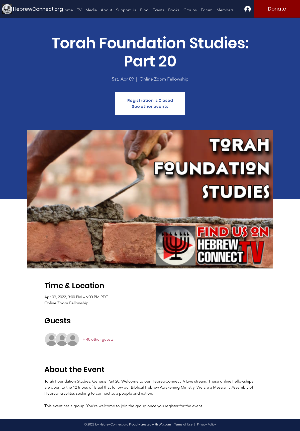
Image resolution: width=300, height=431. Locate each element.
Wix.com (165, 424)
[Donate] (277, 9)
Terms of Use (183, 424)
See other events (150, 106)
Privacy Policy (206, 424)
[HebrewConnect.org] (38, 9)
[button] (91, 7)
